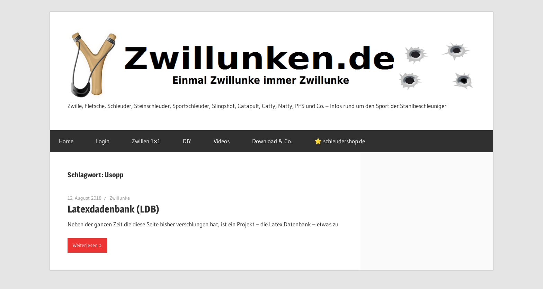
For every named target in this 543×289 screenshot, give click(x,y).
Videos (225, 141)
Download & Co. (276, 141)
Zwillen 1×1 (150, 141)
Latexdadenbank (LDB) (113, 209)
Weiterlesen (85, 245)
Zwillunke (120, 198)
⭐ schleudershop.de (339, 141)
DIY (191, 141)
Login (106, 141)
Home (70, 141)
